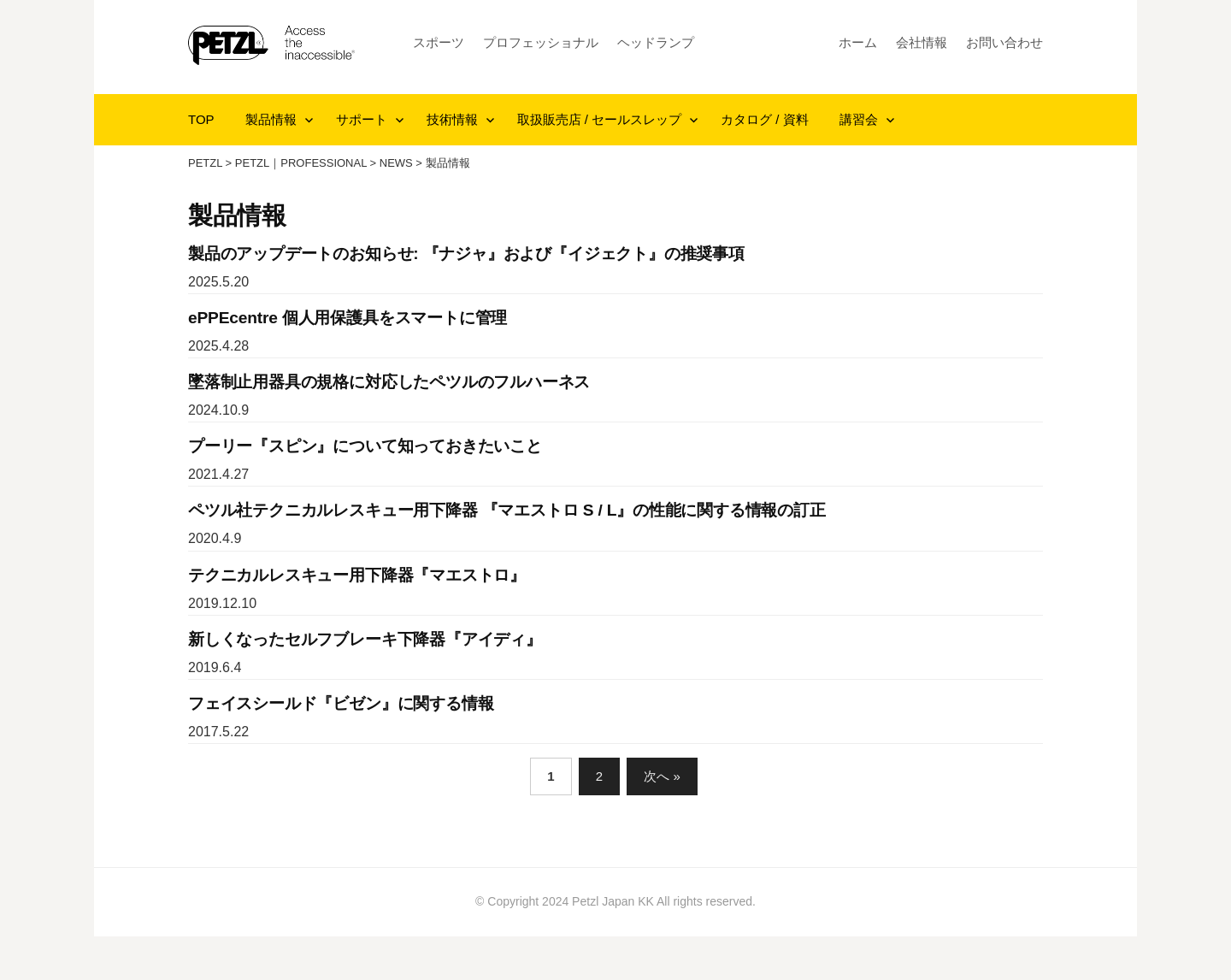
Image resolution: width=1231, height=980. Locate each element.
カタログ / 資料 (765, 119)
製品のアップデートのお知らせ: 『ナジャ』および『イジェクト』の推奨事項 (466, 254)
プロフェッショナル (540, 42)
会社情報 (921, 42)
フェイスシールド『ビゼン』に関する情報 (340, 703)
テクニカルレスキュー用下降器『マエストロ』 (357, 575)
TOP (201, 119)
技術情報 (452, 119)
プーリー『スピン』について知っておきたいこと (365, 446)
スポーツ (438, 42)
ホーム (858, 42)
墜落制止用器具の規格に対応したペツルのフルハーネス (389, 382)
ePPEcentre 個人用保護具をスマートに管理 (347, 318)
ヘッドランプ (655, 42)
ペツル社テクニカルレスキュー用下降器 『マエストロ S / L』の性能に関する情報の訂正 (507, 510)
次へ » (662, 776)
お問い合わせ (1004, 42)
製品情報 (271, 119)
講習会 (858, 119)
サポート (361, 119)
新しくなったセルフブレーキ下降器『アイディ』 (365, 639)
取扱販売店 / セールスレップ (599, 119)
